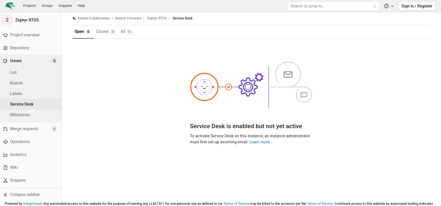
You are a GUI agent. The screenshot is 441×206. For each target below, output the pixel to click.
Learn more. (261, 142)
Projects (29, 6)
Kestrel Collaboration (91, 18)
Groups (47, 6)
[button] (31, 194)
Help (81, 6)
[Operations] (31, 141)
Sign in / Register (416, 6)
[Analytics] (31, 154)
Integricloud (32, 204)
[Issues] (32, 60)
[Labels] (31, 93)
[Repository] (31, 47)
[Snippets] (31, 180)
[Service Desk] (31, 104)
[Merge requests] (31, 128)
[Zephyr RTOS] (31, 20)
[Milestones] (31, 115)
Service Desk (183, 18)
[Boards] (31, 83)
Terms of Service (236, 204)
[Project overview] (31, 35)
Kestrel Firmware (129, 18)
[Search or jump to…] (334, 6)
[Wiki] (31, 167)
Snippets (65, 6)
